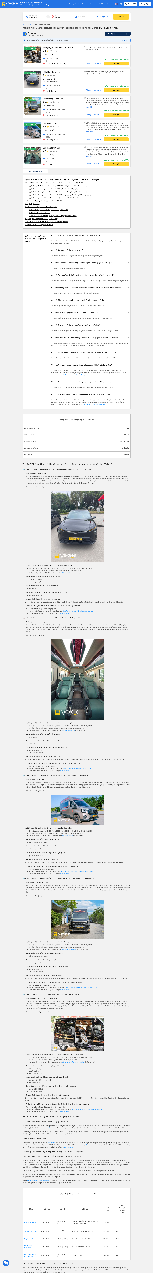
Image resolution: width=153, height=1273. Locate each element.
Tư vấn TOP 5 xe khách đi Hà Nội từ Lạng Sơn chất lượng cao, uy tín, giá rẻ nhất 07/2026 (54, 183)
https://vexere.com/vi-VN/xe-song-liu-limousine (87, 1109)
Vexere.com (52, 1128)
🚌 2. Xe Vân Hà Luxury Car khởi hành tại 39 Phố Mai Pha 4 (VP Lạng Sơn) (54, 189)
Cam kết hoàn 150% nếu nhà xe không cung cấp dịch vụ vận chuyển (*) (33, 4)
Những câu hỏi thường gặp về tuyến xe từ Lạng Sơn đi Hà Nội (45, 201)
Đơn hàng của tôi (73, 4)
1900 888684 (64, 613)
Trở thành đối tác (105, 4)
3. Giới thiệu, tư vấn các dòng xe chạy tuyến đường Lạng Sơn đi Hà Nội (53, 216)
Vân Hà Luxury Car (68, 730)
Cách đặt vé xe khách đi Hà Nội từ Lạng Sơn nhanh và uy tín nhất (46, 222)
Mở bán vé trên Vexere (89, 4)
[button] (90, 235)
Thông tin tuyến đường (32, 204)
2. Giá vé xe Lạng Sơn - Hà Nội (39, 213)
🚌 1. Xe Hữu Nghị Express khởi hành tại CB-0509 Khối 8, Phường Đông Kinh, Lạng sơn (58, 186)
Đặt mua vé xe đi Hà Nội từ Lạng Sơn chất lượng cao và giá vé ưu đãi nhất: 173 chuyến (62, 179)
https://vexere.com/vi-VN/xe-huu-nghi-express (78, 611)
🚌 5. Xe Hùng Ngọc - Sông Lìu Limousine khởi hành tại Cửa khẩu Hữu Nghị (54, 198)
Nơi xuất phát (33, 15)
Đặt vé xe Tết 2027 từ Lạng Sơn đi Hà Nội (39, 225)
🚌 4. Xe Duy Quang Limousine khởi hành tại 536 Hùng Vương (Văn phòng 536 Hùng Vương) (60, 195)
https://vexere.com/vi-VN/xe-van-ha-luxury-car (78, 768)
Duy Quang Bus (67, 835)
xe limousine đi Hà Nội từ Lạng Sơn (39, 1180)
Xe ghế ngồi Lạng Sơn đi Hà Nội (94, 404)
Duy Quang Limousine (69, 949)
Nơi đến (57, 15)
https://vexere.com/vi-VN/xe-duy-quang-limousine (77, 871)
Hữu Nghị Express (68, 573)
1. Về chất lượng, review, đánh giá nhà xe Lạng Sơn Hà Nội (48, 210)
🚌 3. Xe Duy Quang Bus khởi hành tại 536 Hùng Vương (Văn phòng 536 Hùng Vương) (58, 192)
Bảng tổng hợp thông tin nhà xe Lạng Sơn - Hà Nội (41, 219)
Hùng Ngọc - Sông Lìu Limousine (73, 1062)
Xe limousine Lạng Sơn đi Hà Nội (74, 375)
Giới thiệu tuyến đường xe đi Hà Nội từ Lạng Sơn (41, 207)
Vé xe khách (27, 24)
